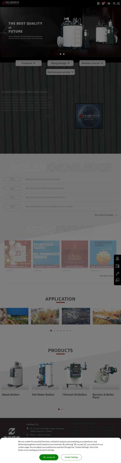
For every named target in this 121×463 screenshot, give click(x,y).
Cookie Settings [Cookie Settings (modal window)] (71, 457)
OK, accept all (49, 457)
